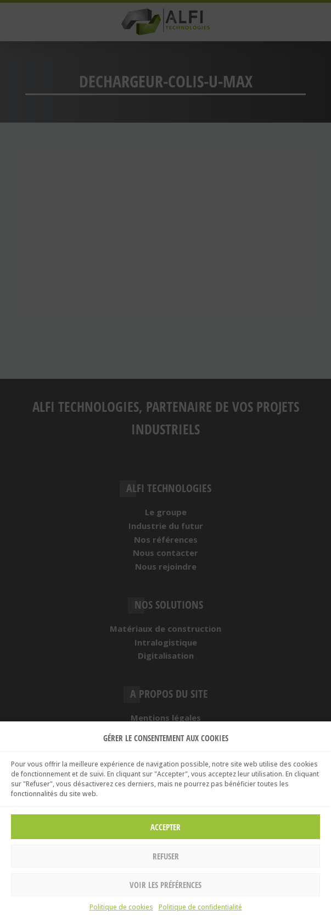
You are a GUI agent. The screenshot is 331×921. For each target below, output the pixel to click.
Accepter (165, 826)
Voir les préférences (165, 884)
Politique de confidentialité (200, 907)
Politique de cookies (121, 907)
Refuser (166, 856)
